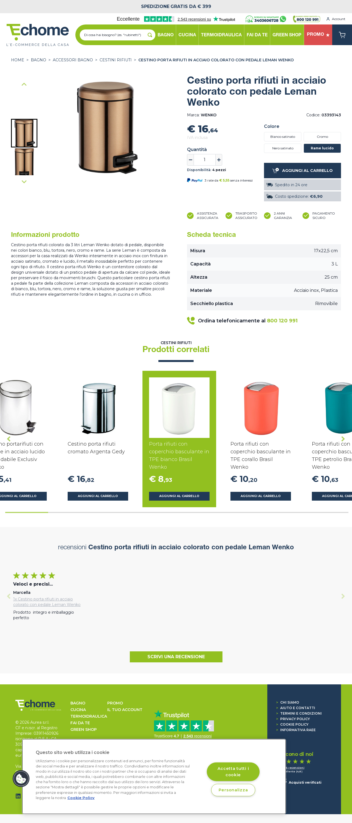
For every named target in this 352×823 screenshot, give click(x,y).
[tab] (26, 512)
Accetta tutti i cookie (233, 771)
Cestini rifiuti (116, 59)
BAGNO (38, 59)
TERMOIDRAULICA (88, 716)
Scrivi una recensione (176, 656)
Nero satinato (282, 148)
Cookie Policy (292, 724)
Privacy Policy (293, 719)
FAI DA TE (80, 722)
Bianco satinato (282, 137)
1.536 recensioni (292, 767)
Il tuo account (124, 709)
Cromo (322, 137)
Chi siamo (287, 702)
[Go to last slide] (24, 84)
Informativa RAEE (296, 730)
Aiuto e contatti (295, 708)
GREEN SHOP (83, 729)
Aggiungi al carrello (98, 496)
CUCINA (78, 709)
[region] (154, 776)
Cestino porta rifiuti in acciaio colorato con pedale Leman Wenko (216, 59)
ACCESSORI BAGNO (73, 59)
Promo (115, 703)
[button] (24, 133)
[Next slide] (24, 181)
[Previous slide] (8, 596)
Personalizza (233, 789)
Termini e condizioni (299, 713)
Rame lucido (322, 148)
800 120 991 (282, 321)
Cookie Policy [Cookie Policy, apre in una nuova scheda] (81, 798)
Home (17, 59)
